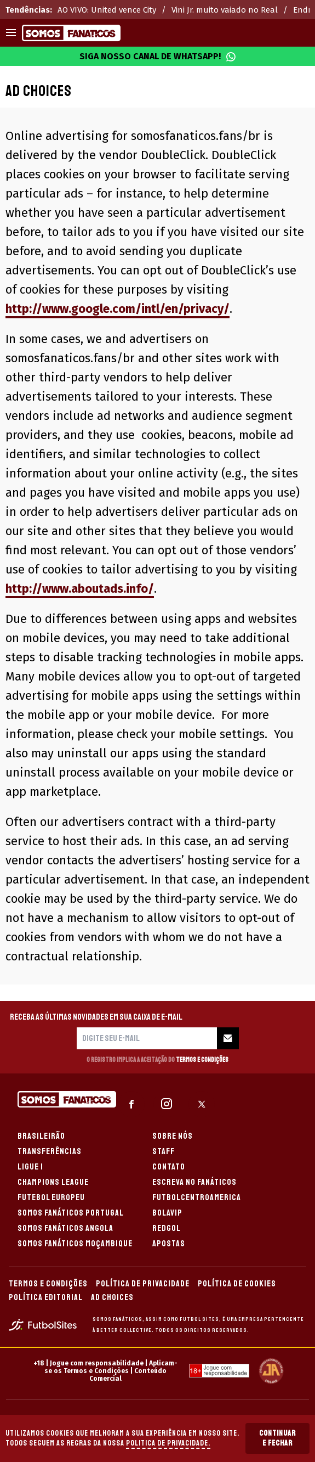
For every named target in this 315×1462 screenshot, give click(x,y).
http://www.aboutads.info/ (79, 588)
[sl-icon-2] (166, 1104)
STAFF (163, 1151)
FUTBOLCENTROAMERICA (196, 1197)
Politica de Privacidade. (168, 1443)
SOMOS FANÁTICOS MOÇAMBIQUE (75, 1243)
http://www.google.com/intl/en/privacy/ (117, 308)
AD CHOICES (112, 1297)
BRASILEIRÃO (41, 1136)
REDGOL (166, 1228)
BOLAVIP (167, 1212)
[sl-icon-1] (131, 1104)
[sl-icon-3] (201, 1104)
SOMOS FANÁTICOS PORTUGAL (71, 1212)
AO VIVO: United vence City (107, 10)
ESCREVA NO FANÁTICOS (194, 1182)
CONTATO (168, 1166)
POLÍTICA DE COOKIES (237, 1283)
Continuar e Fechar (277, 1438)
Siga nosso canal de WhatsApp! (157, 56)
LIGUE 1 (30, 1166)
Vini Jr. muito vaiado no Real (224, 10)
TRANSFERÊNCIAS (50, 1151)
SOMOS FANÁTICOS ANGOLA (65, 1228)
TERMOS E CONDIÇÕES (48, 1283)
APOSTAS (168, 1243)
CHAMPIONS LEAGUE (53, 1182)
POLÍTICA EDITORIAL (46, 1297)
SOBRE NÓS (172, 1136)
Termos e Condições (202, 1060)
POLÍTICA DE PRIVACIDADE (143, 1283)
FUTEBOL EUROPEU (51, 1197)
